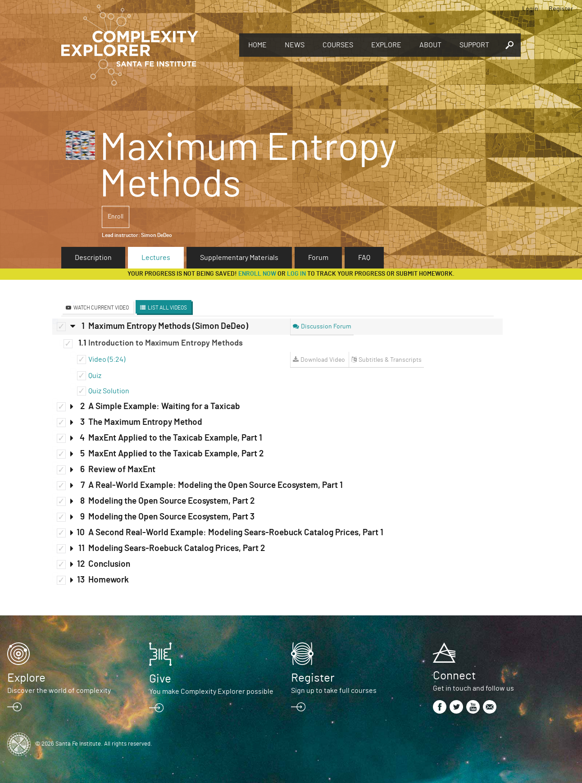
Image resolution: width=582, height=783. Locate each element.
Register (561, 9)
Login (530, 9)
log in (296, 274)
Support (474, 45)
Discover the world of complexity (59, 690)
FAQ (364, 257)
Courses (338, 45)
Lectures (155, 257)
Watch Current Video (101, 307)
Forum (318, 257)
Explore (386, 45)
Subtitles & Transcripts (390, 360)
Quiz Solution (108, 391)
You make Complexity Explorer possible (211, 691)
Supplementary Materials (239, 257)
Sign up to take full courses (334, 690)
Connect (454, 676)
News (295, 45)
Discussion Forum (326, 326)
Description (93, 257)
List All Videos (167, 307)
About (430, 45)
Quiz (94, 375)
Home (257, 45)
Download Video (322, 360)
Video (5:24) (106, 359)
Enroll (115, 217)
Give (160, 679)
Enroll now (257, 274)
